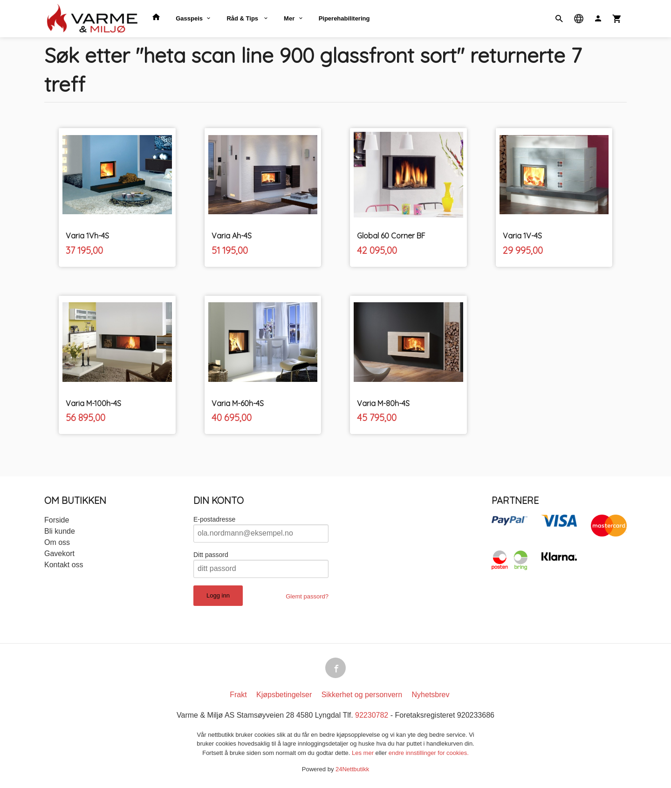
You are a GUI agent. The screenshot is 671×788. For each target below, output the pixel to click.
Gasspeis (189, 18)
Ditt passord (210, 554)
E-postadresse (214, 519)
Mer (289, 18)
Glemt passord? (307, 596)
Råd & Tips (243, 18)
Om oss (57, 542)
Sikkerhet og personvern (362, 695)
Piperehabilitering (344, 18)
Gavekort (59, 553)
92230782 (371, 715)
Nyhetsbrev (431, 695)
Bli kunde (59, 531)
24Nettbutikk (352, 769)
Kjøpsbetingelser (284, 695)
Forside (56, 520)
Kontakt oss (63, 565)
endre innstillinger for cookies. (429, 752)
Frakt (238, 695)
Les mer (364, 752)
